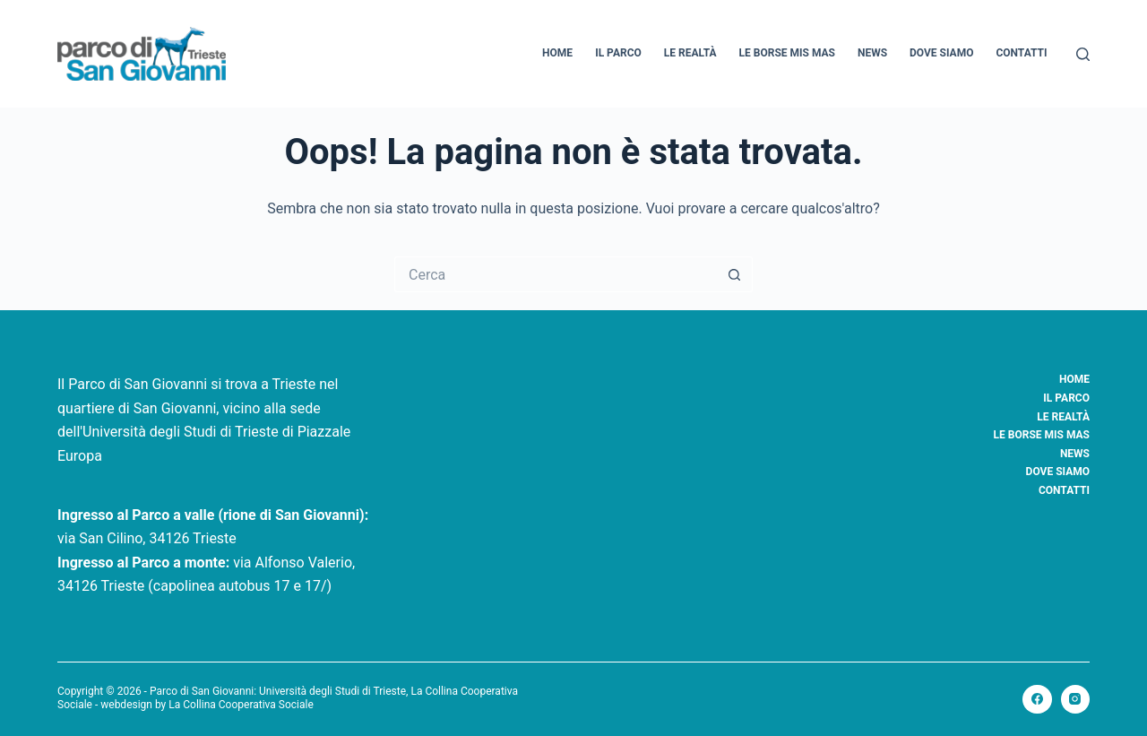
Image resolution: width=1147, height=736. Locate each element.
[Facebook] (1037, 699)
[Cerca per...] (555, 274)
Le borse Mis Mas (787, 53)
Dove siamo (941, 53)
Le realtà (690, 53)
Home (557, 53)
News (872, 53)
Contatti (1021, 53)
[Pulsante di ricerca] (735, 274)
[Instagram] (1076, 699)
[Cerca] (1083, 54)
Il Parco (618, 53)
